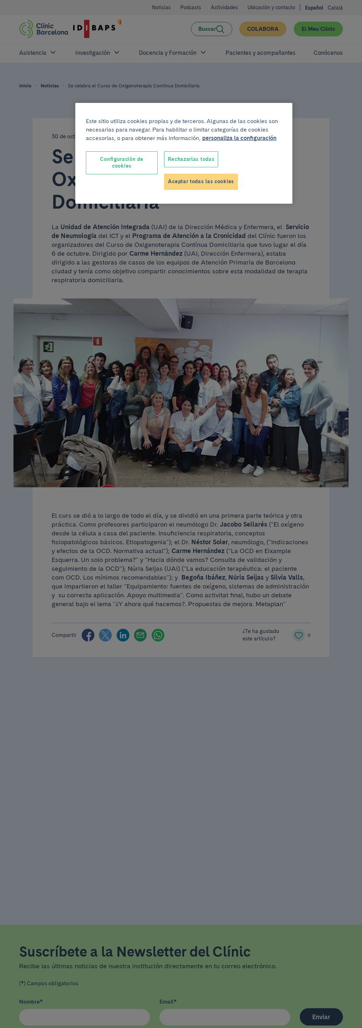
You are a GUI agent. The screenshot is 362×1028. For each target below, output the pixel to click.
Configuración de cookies (121, 162)
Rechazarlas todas (191, 159)
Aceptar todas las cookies (201, 181)
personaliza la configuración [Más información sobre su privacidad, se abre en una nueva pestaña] (239, 138)
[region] (183, 153)
